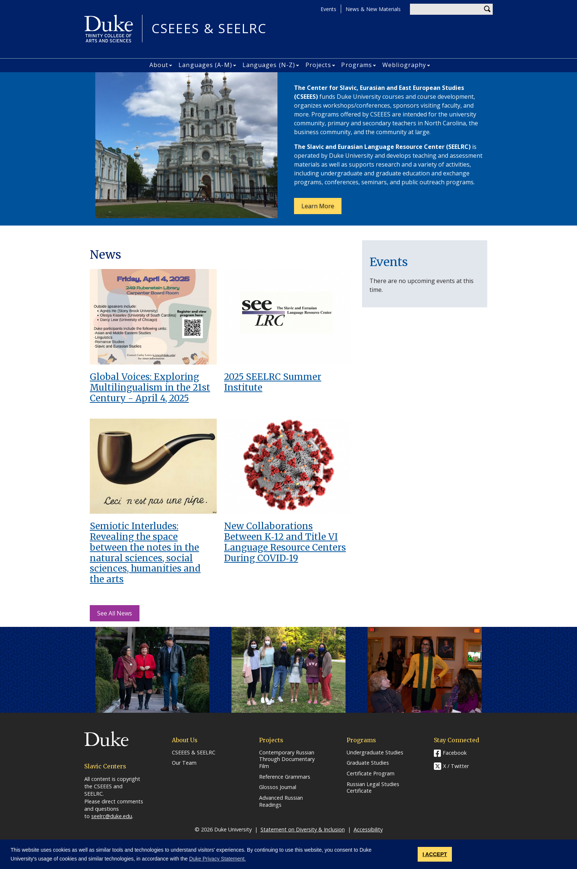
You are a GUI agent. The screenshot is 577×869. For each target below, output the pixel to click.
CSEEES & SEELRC (209, 28)
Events (328, 9)
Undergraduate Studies (375, 752)
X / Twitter (456, 765)
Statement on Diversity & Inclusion (303, 829)
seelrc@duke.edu (111, 816)
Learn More (321, 208)
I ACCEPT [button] (434, 854)
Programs (356, 65)
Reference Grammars (284, 777)
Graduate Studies (368, 763)
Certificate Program (370, 773)
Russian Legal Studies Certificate (373, 788)
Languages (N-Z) (269, 65)
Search (487, 9)
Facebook (455, 752)
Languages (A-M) (205, 65)
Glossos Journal (277, 787)
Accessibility (368, 829)
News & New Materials (373, 9)
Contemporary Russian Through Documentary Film (287, 759)
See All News (114, 613)
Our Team (184, 763)
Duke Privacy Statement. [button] (217, 859)
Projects (318, 65)
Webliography (404, 65)
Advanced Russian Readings (281, 801)
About (159, 65)
